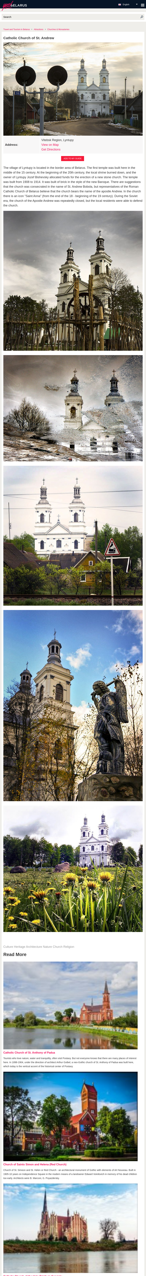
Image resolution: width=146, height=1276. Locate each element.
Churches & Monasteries (58, 29)
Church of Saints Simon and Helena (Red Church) (34, 1164)
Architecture (34, 946)
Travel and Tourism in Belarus (16, 29)
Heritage (19, 946)
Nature (47, 946)
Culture (8, 946)
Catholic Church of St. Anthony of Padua (29, 1052)
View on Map (50, 144)
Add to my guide (73, 158)
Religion (68, 946)
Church (57, 946)
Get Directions (50, 149)
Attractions (38, 29)
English (126, 4)
